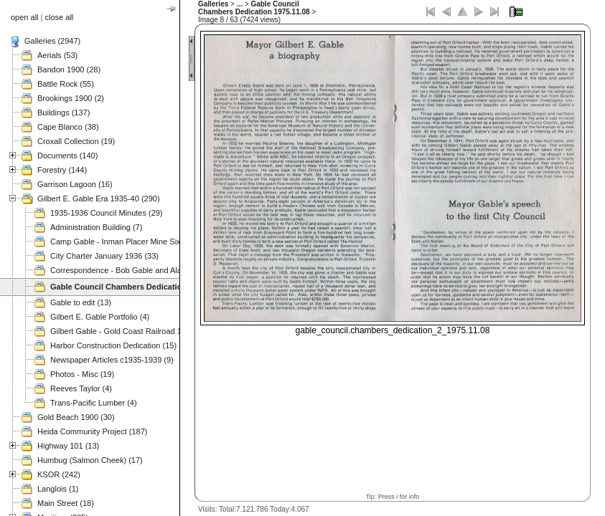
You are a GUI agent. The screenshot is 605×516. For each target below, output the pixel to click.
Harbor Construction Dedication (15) (113, 345)
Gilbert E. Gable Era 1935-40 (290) (98, 198)
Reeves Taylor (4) (81, 388)
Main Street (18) (65, 503)
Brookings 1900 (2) (70, 98)
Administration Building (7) (96, 227)
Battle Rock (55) (65, 84)
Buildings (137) (63, 112)
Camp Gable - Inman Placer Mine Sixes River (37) (138, 241)
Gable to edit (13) (80, 302)
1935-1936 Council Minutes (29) (106, 213)
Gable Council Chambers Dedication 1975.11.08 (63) (147, 286)
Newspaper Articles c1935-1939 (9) (112, 359)
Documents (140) (67, 155)
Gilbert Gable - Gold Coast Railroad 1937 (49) (130, 331)
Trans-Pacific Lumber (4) (93, 402)
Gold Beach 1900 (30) (76, 417)
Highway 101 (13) (68, 445)
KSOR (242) (58, 474)
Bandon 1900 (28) (68, 69)
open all (25, 17)
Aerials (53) (57, 55)
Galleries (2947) (52, 41)
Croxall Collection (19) (76, 141)
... (240, 4)
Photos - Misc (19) (82, 374)
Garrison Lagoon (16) (75, 184)
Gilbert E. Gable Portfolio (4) (99, 316)
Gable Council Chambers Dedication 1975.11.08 (254, 8)
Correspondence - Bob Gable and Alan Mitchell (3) (138, 270)
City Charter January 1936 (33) (104, 256)
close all (59, 17)
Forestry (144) (62, 170)
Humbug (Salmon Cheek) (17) (90, 460)
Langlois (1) (57, 488)
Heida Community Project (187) (92, 431)
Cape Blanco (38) (68, 127)
